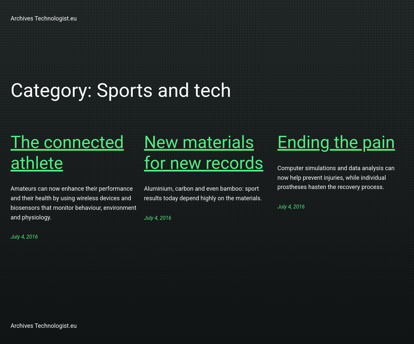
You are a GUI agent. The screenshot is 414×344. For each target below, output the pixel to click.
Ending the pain (336, 142)
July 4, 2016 (24, 237)
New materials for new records (203, 152)
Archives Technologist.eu (44, 18)
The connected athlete (67, 152)
